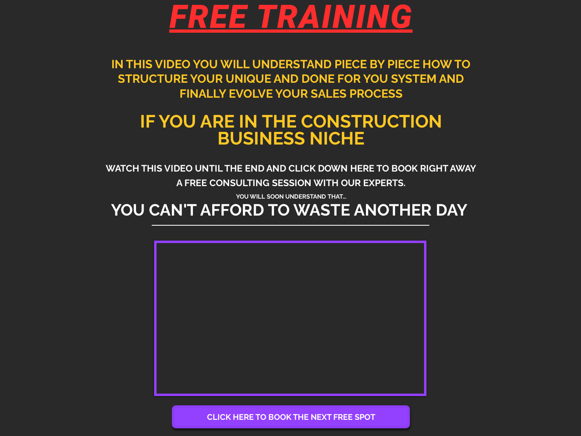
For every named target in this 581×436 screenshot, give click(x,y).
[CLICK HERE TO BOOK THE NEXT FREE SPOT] (291, 416)
